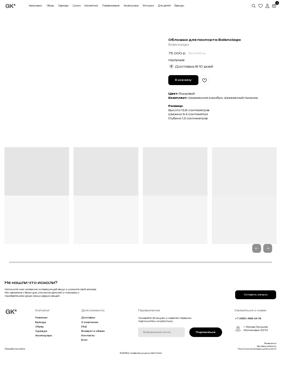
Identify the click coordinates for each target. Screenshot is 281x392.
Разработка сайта (15, 383)
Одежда (41, 364)
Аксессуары (43, 369)
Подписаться (205, 366)
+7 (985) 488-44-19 (248, 352)
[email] (161, 366)
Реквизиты (270, 377)
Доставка (88, 351)
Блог (84, 373)
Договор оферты (266, 380)
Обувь (39, 360)
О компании (89, 356)
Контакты (88, 369)
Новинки (41, 351)
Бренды (40, 356)
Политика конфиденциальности (257, 383)
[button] (267, 282)
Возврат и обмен (93, 364)
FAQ (84, 360)
